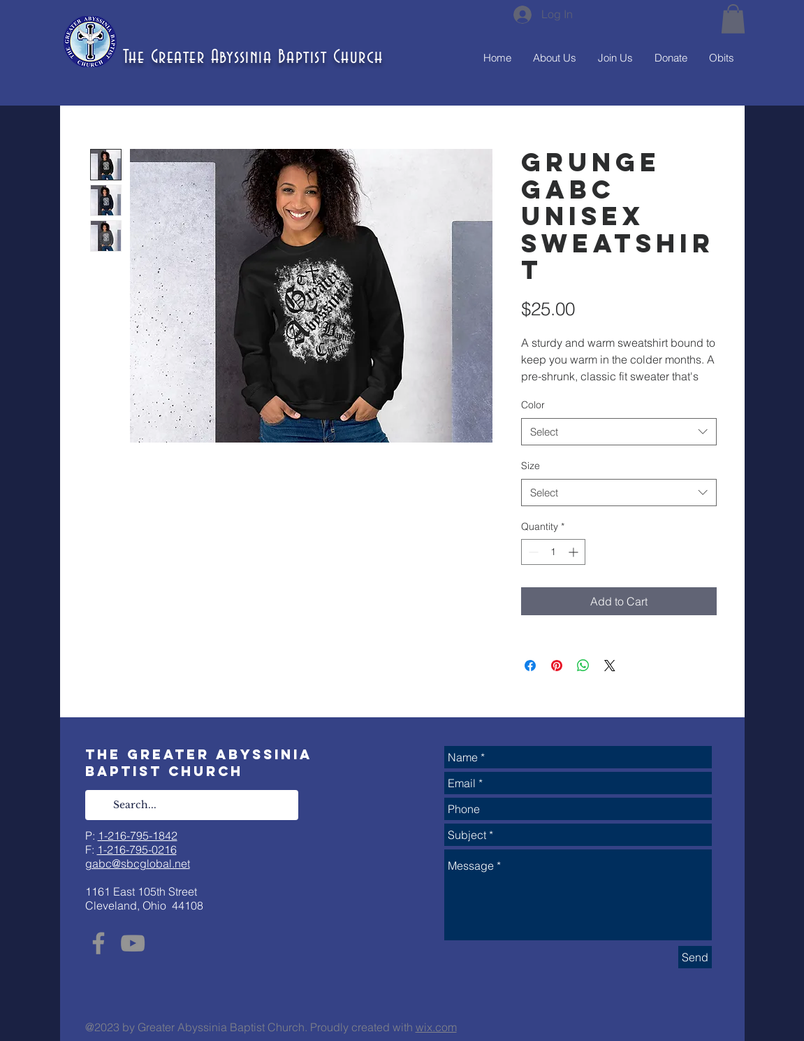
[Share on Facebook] (530, 665)
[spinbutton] (553, 552)
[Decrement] (532, 552)
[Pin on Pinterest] (556, 665)
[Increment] (574, 552)
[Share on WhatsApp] (583, 665)
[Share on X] (609, 665)
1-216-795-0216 (137, 849)
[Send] (695, 957)
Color (533, 405)
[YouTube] (132, 943)
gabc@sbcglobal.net (137, 863)
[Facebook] (98, 943)
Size (530, 465)
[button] (733, 19)
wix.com (436, 1027)
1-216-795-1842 (137, 835)
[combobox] (619, 431)
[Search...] (191, 805)
